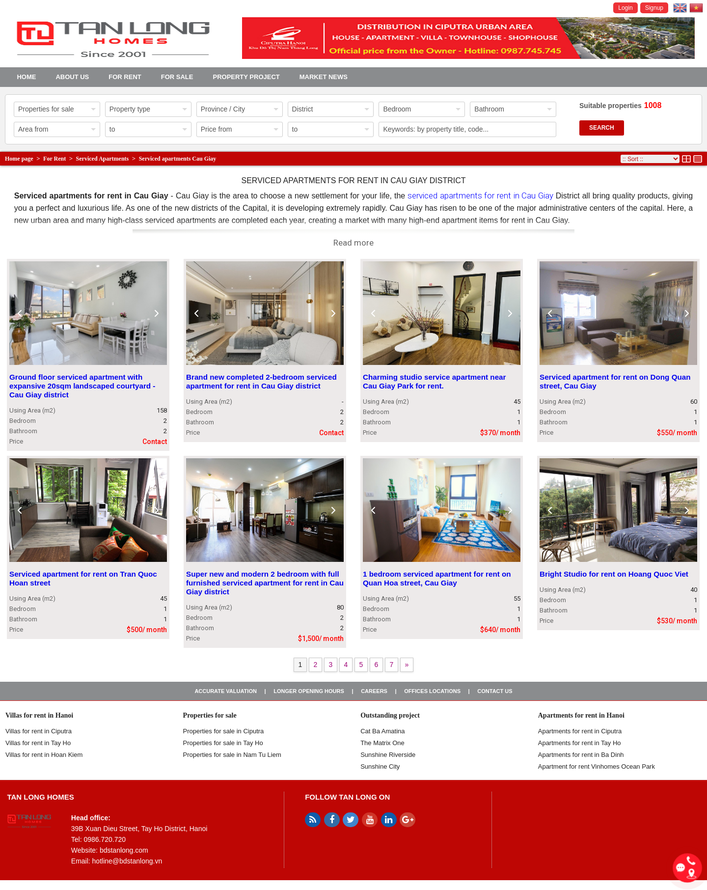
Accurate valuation (225, 691)
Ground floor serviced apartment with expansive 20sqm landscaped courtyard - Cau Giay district (82, 386)
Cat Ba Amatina (382, 731)
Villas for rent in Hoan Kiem (43, 754)
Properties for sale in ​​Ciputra (223, 731)
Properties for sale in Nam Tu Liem (232, 754)
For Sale (177, 77)
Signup (654, 7)
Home (26, 77)
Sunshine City (380, 766)
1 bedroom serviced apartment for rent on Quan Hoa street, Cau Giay (437, 578)
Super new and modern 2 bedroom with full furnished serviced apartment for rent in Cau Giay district (265, 583)
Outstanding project (390, 715)
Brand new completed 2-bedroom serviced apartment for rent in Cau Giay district (261, 381)
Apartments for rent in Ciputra (580, 731)
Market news (323, 77)
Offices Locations (432, 691)
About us (72, 77)
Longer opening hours (308, 691)
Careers (374, 691)
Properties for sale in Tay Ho (223, 743)
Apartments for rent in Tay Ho (579, 743)
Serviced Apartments (102, 158)
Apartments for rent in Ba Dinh (581, 754)
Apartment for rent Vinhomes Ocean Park (596, 766)
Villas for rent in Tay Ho (38, 743)
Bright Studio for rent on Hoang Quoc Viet (614, 574)
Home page (19, 158)
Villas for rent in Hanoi (39, 715)
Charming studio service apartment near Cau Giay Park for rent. (434, 381)
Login (625, 7)
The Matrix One (382, 743)
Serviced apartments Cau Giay (178, 158)
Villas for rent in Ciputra (38, 731)
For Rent (125, 77)
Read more (353, 243)
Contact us (494, 691)
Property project (246, 77)
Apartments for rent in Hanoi (581, 715)
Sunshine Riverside (387, 754)
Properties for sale (210, 715)
